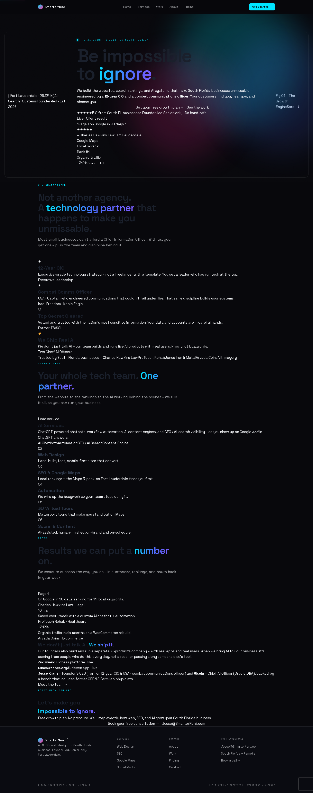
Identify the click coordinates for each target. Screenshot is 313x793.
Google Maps (126, 760)
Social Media (126, 767)
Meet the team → (53, 684)
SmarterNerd (53, 6)
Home (127, 7)
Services (144, 7)
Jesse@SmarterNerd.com (183, 723)
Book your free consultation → (133, 723)
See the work (198, 107)
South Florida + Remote (238, 753)
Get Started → (262, 6)
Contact (175, 767)
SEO (119, 753)
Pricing (189, 7)
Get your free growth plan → (160, 107)
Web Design (125, 746)
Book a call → (231, 760)
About (173, 7)
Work (159, 7)
